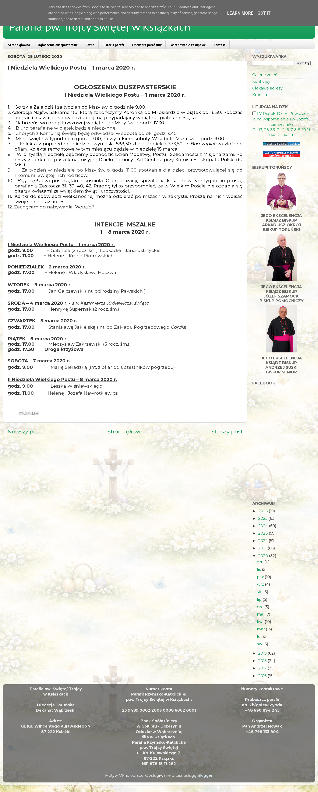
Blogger (204, 775)
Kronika (259, 94)
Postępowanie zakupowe (187, 44)
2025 (263, 518)
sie (260, 591)
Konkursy (261, 81)
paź (261, 577)
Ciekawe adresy (267, 88)
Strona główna (19, 44)
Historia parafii (113, 44)
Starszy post (227, 431)
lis (259, 569)
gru (261, 562)
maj (261, 614)
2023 (263, 533)
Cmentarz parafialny (147, 44)
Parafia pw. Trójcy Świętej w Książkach (100, 27)
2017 (263, 668)
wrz (261, 584)
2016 (263, 675)
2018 (263, 660)
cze (261, 607)
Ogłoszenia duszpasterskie (58, 44)
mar (261, 629)
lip (260, 599)
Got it (264, 13)
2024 (263, 526)
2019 (263, 653)
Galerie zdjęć (264, 75)
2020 (263, 555)
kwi (261, 621)
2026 (263, 511)
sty (260, 644)
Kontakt (220, 44)
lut (260, 636)
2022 (263, 540)
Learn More (240, 13)
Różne (90, 44)
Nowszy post (24, 431)
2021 (263, 548)
